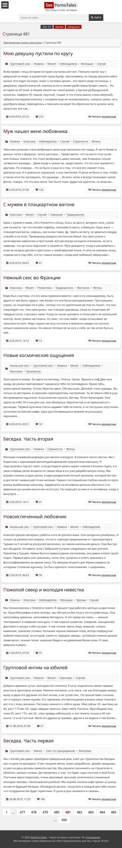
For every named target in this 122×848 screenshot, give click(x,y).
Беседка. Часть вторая (28, 439)
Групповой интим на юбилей (35, 667)
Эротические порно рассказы (22, 42)
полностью (109, 116)
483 (91, 812)
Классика (29, 141)
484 (102, 812)
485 (113, 812)
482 (79, 812)
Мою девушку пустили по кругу (38, 53)
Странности (80, 141)
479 (45, 812)
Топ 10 (46, 27)
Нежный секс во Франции (32, 277)
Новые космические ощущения (38, 355)
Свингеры (66, 678)
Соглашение (93, 837)
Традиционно (75, 214)
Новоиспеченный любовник (34, 516)
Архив (59, 27)
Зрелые (81, 600)
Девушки (74, 27)
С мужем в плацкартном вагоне (38, 204)
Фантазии (83, 288)
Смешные (56, 214)
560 (64, 820)
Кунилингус (33, 371)
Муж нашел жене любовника (35, 131)
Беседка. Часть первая (28, 740)
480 (56, 812)
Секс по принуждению (60, 751)
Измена (39, 64)
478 (34, 812)
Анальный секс (19, 365)
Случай (101, 64)
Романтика (45, 288)
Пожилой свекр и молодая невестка (43, 589)
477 (22, 812)
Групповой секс (20, 64)
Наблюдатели (68, 64)
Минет (51, 64)
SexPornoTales (38, 837)
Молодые (87, 64)
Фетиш (96, 141)
